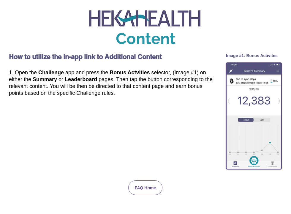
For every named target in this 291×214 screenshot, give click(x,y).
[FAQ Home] (145, 187)
